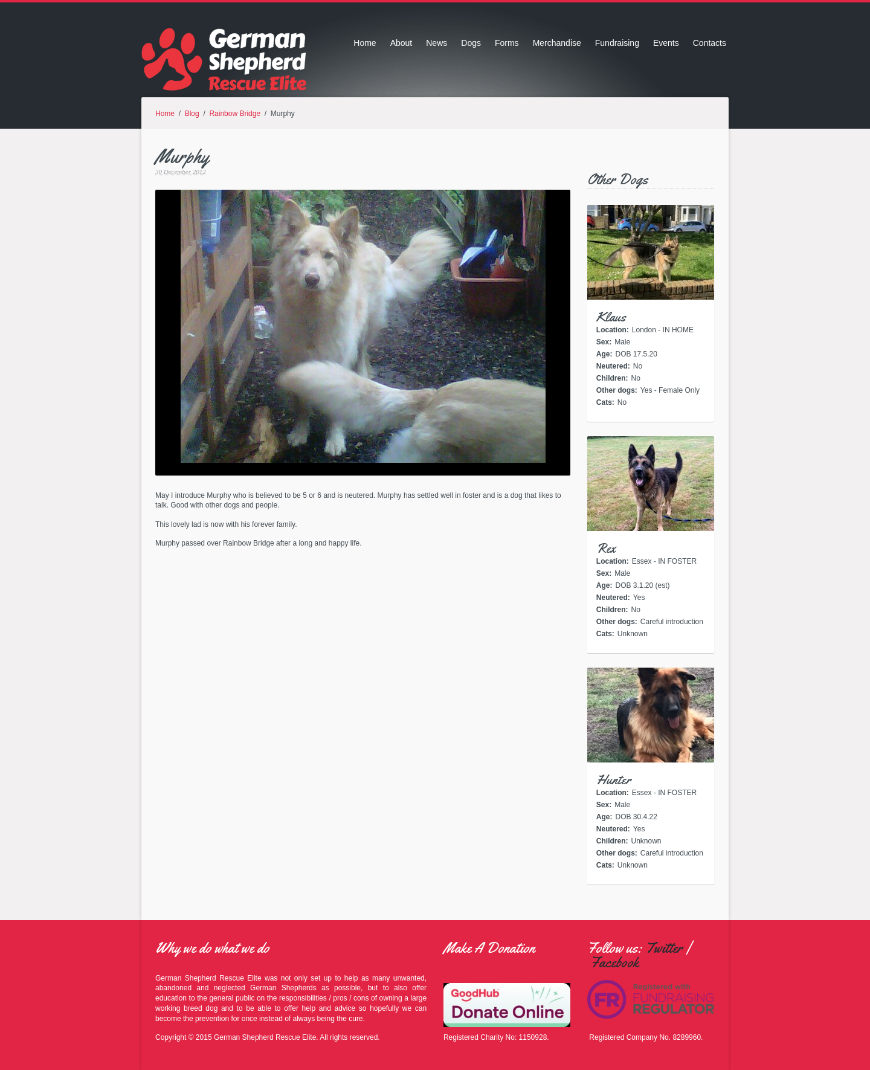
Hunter (613, 780)
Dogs (471, 43)
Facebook (614, 962)
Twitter (664, 948)
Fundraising (617, 43)
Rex (606, 548)
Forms (507, 43)
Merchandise (557, 43)
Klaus (611, 317)
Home (364, 43)
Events (666, 43)
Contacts (709, 43)
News (436, 43)
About (401, 43)
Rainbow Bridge (234, 113)
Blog (192, 113)
